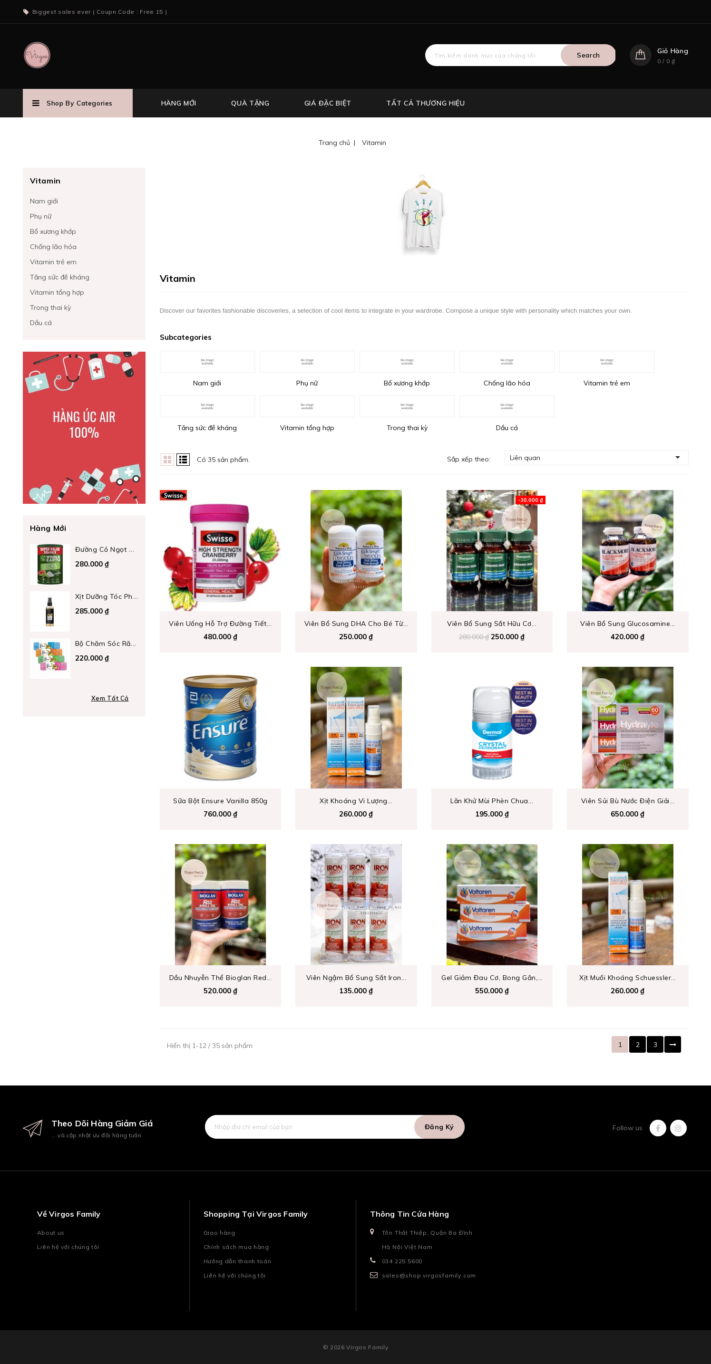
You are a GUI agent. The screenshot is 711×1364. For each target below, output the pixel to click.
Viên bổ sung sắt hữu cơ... (491, 623)
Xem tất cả (110, 698)
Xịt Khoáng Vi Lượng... (356, 801)
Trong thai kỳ (50, 307)
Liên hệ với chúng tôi (68, 1246)
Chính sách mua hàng (236, 1246)
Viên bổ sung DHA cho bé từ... (356, 623)
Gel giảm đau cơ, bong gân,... (492, 977)
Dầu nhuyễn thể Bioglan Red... (220, 977)
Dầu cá (41, 322)
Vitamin (45, 180)
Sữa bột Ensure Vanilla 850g (220, 801)
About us (51, 1232)
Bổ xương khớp (53, 231)
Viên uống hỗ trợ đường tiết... (220, 623)
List (183, 459)
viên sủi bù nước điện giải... (628, 801)
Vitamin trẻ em (53, 262)
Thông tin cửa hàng (409, 1214)
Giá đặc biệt (327, 103)
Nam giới (44, 201)
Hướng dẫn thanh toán (238, 1261)
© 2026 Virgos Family (356, 1347)
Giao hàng (219, 1232)
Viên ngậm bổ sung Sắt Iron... (356, 977)
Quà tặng (250, 103)
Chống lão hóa (53, 246)
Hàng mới (179, 103)
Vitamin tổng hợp (57, 292)
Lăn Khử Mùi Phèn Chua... (491, 801)
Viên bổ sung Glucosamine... (627, 623)
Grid (167, 459)
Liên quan (596, 457)
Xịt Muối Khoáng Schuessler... (627, 977)
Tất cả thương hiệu (425, 103)
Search (588, 55)
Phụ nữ (40, 216)
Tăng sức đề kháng (59, 277)
